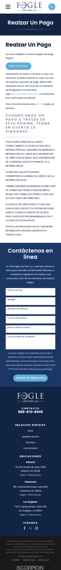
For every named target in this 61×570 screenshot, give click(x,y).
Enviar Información (30, 377)
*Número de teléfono (17, 309)
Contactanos (30, 448)
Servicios (30, 442)
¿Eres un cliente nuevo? (19, 327)
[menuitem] (16, 559)
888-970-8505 (30, 412)
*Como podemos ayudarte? (21, 336)
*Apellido (11, 299)
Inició (30, 430)
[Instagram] (36, 528)
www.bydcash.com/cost (24, 94)
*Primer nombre (15, 290)
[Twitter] (30, 528)
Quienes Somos (30, 436)
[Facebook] (24, 528)
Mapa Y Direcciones (30, 475)
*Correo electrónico (17, 318)
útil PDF (40, 104)
